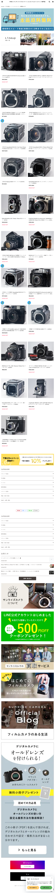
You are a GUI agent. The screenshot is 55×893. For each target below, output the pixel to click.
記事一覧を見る (27, 578)
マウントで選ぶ (5, 491)
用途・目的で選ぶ (5, 496)
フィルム (3, 482)
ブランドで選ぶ (5, 474)
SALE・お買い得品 (5, 500)
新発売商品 (3, 487)
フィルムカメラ (15, 6)
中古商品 (8, 6)
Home (2, 6)
